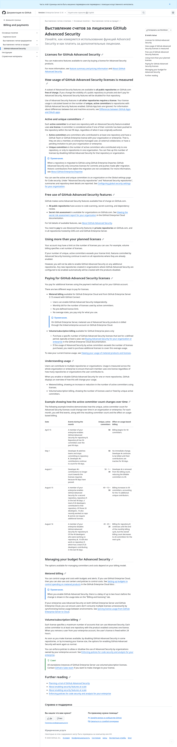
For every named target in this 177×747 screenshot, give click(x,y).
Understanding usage (59, 361)
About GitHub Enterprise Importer (66, 171)
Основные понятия (82, 21)
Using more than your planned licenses (74, 239)
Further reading (58, 677)
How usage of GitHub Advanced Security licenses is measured (89, 81)
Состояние (96, 738)
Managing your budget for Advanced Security (79, 559)
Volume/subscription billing (63, 619)
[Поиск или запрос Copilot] (106, 13)
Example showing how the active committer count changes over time (88, 401)
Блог (130, 738)
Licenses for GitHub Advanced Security (74, 54)
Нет (59, 718)
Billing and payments (16, 25)
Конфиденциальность (81, 738)
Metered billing (55, 573)
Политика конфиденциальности (56, 723)
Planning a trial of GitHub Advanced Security (69, 683)
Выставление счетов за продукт (105, 21)
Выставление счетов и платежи (58, 21)
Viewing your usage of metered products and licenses (106, 353)
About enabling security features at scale (67, 686)
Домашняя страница (12, 20)
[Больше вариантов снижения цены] (171, 30)
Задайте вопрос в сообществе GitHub (105, 718)
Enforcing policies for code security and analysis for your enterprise (80, 693)
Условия (66, 738)
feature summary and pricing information (89, 68)
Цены (105, 738)
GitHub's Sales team (64, 667)
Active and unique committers (64, 119)
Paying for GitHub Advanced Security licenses (79, 278)
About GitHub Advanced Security (97, 223)
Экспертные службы (117, 738)
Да (49, 718)
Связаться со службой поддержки (103, 721)
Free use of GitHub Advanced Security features (80, 195)
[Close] (170, 4)
